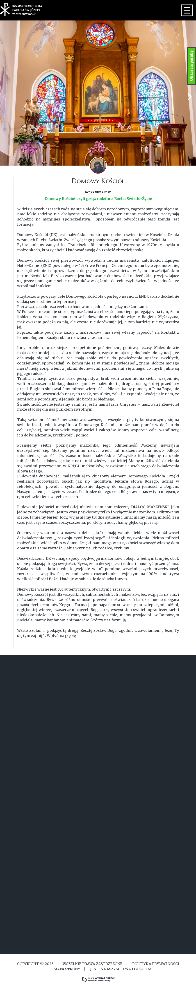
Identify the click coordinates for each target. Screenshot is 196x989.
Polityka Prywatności (155, 964)
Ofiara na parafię (191, 66)
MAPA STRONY (67, 969)
